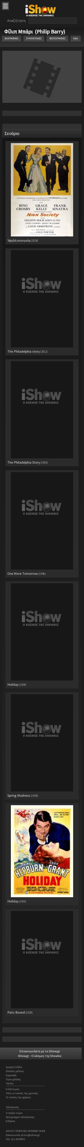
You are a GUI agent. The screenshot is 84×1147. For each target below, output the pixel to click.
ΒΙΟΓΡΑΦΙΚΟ (11, 38)
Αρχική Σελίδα (14, 1067)
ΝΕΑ (75, 38)
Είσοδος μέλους (15, 1071)
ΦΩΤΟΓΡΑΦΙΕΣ (57, 38)
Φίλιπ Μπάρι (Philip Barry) (34, 31)
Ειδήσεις (10, 1121)
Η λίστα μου (12, 1089)
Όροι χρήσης (13, 1079)
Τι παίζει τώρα (14, 1113)
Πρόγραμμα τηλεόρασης (20, 1117)
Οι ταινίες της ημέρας (18, 1097)
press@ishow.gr (30, 1135)
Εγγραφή (11, 1075)
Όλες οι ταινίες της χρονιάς (22, 1093)
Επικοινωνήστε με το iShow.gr (39, 1051)
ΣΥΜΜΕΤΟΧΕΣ (34, 38)
